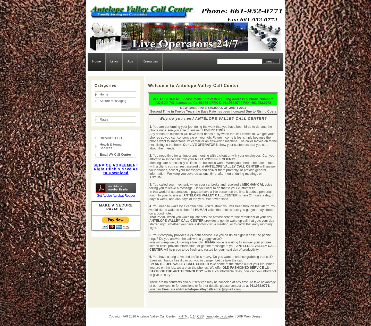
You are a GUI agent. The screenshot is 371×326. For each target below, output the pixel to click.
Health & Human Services (111, 146)
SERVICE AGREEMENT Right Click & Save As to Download (116, 169)
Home (96, 61)
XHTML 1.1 (187, 316)
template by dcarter (220, 316)
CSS (200, 316)
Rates (104, 119)
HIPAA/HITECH (111, 138)
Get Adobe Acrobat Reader (116, 195)
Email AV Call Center (115, 154)
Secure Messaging (113, 101)
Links (114, 61)
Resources (150, 61)
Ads (130, 61)
